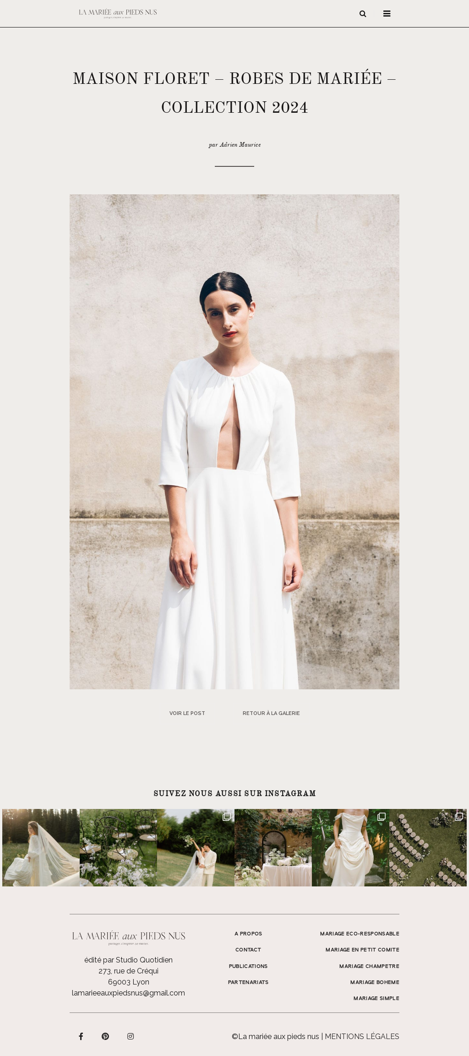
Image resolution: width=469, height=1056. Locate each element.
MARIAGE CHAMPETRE (369, 966)
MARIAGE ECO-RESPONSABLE (359, 934)
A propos (248, 934)
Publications (248, 966)
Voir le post (187, 713)
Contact (248, 950)
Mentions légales (362, 1036)
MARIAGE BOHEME (374, 982)
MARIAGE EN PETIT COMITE (362, 950)
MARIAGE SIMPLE (376, 999)
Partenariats (248, 982)
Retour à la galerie (271, 713)
